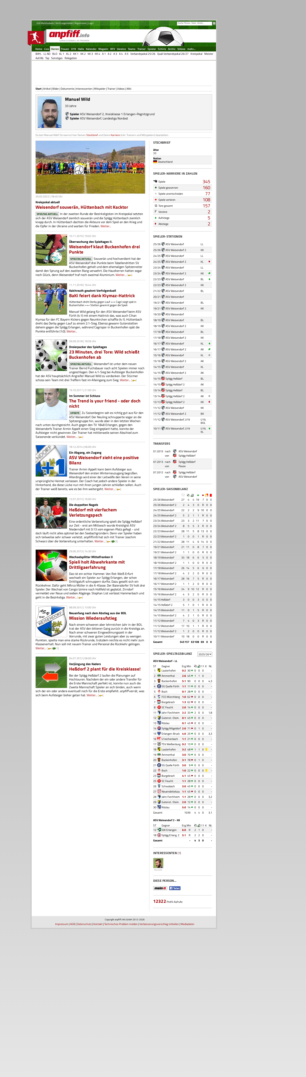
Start (38, 120)
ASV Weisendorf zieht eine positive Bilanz (104, 491)
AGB (72, 1072)
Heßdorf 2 (167, 636)
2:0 (184, 738)
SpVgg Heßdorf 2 (175, 415)
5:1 (184, 712)
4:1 (184, 807)
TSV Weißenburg (171, 775)
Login (90, 23)
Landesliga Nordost (115, 149)
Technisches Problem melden (121, 1072)
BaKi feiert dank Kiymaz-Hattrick (102, 326)
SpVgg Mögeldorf (171, 759)
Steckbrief (92, 166)
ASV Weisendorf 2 (92, 145)
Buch (164, 723)
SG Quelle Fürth (170, 717)
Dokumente (67, 120)
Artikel (47, 120)
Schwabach (168, 817)
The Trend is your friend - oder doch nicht (105, 435)
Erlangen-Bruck (171, 765)
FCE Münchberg (171, 728)
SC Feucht (167, 738)
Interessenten (84, 120)
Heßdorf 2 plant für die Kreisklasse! (105, 700)
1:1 (184, 717)
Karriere (115, 166)
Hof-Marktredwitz (45, 23)
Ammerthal (168, 707)
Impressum (61, 1072)
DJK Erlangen (169, 861)
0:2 (184, 702)
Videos (121, 120)
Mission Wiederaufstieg (93, 649)
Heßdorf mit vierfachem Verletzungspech (93, 543)
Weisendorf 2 (168, 536)
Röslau (165, 754)
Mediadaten (187, 1072)
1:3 (184, 733)
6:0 (184, 861)
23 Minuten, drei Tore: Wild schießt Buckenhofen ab (104, 386)
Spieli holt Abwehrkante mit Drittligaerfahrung (97, 596)
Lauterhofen (169, 702)
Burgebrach (168, 733)
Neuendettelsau (171, 823)
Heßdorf (165, 631)
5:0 (184, 838)
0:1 (184, 723)
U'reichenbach (170, 770)
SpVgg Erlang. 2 (170, 866)
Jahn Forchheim (171, 744)
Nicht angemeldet (64, 23)
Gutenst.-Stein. (170, 749)
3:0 (184, 786)
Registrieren (80, 23)
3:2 (184, 780)
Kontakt (97, 1072)
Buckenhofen (169, 712)
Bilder (55, 120)
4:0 (184, 765)
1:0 (184, 728)
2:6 (184, 707)
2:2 (184, 744)
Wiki (128, 120)
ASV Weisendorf (90, 149)
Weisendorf (167, 531)
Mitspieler (100, 120)
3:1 (184, 791)
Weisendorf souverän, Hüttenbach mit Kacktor (82, 238)
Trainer (111, 120)
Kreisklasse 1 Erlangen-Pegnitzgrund (130, 145)
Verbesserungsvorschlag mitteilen (159, 1072)
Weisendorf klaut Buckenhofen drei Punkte (104, 280)
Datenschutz (84, 1072)
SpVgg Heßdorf (173, 410)
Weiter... (106, 257)
